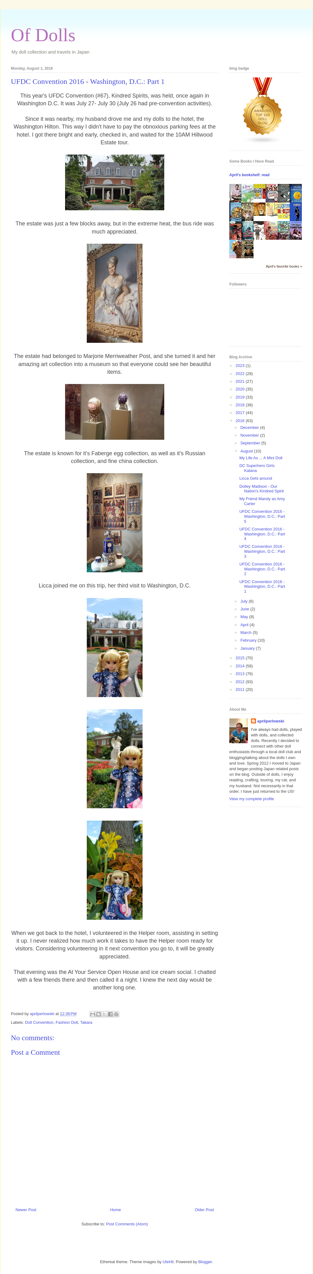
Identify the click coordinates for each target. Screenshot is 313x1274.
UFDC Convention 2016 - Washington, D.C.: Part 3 (262, 551)
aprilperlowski (270, 721)
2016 (241, 420)
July (244, 601)
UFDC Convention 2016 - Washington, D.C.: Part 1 (262, 586)
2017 (241, 412)
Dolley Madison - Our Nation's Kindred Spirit (261, 489)
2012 (241, 681)
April (245, 624)
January (248, 648)
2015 (241, 658)
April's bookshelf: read (249, 175)
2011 (241, 689)
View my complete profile (251, 798)
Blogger (205, 1261)
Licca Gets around (255, 478)
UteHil (168, 1261)
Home (115, 1209)
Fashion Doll (67, 1022)
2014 (241, 666)
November (250, 435)
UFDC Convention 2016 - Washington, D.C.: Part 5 (262, 516)
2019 (241, 397)
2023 (241, 365)
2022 (241, 373)
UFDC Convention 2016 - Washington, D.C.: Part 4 (262, 534)
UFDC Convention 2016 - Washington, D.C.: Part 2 (262, 569)
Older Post (204, 1209)
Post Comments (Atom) (127, 1224)
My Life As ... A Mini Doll (260, 458)
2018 (241, 405)
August (247, 451)
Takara (86, 1022)
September (250, 443)
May (244, 616)
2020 (241, 389)
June (245, 609)
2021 (241, 381)
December (250, 427)
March (246, 632)
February (249, 640)
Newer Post (25, 1209)
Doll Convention (39, 1022)
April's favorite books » (284, 266)
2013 (241, 673)
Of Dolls (43, 35)
